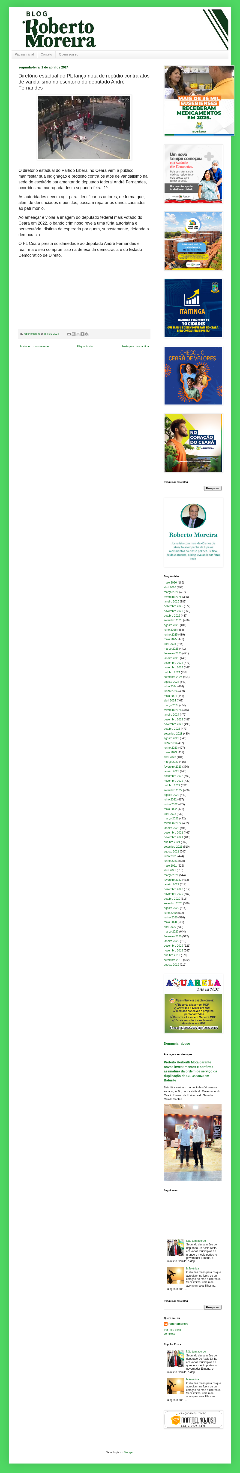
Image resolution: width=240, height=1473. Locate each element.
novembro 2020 (173, 894)
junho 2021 (170, 860)
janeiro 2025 (171, 658)
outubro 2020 (172, 898)
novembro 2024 (173, 667)
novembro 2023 (173, 724)
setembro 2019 (173, 960)
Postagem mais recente (34, 346)
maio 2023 (170, 752)
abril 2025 (170, 643)
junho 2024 (170, 691)
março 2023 (171, 761)
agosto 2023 (171, 738)
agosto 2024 (171, 681)
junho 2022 (170, 804)
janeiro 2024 (171, 714)
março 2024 (171, 705)
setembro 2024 (173, 677)
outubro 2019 (172, 955)
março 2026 (171, 592)
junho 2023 (170, 747)
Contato (46, 54)
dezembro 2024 (173, 662)
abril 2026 (170, 587)
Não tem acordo (196, 1240)
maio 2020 (170, 922)
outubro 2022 (172, 785)
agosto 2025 (171, 625)
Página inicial (24, 54)
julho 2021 (170, 856)
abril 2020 (170, 927)
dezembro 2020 (173, 889)
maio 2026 (170, 582)
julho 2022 (170, 799)
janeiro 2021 (171, 884)
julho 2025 (170, 629)
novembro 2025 (173, 611)
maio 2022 (170, 809)
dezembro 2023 (173, 719)
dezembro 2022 (173, 776)
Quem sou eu (68, 54)
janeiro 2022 (171, 828)
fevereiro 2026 (173, 597)
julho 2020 (170, 912)
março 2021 (171, 875)
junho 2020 (170, 917)
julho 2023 (170, 743)
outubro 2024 (172, 672)
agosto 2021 (171, 851)
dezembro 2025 (173, 606)
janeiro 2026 (171, 601)
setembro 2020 (173, 903)
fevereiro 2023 (173, 766)
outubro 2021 (172, 842)
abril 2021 (170, 870)
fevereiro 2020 (173, 936)
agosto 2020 (171, 908)
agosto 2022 (171, 795)
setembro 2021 (173, 846)
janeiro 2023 (171, 771)
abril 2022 (170, 813)
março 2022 (171, 818)
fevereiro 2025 (173, 653)
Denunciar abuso (177, 1043)
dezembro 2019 (173, 945)
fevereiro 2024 (173, 710)
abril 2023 (170, 757)
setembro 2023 (173, 733)
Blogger (128, 1452)
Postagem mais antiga (135, 346)
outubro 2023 (172, 728)
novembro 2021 (173, 837)
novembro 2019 (173, 950)
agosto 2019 (171, 964)
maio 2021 (170, 865)
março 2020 (171, 931)
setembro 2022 (173, 790)
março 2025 (171, 648)
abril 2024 (170, 700)
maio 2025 (170, 639)
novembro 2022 (173, 780)
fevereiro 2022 (173, 823)
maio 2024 (170, 696)
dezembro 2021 (173, 832)
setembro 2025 (173, 620)
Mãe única (192, 1268)
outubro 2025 (172, 615)
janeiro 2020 (171, 941)
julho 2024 (170, 686)
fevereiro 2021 (173, 879)
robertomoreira (178, 1323)
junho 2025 (170, 634)
